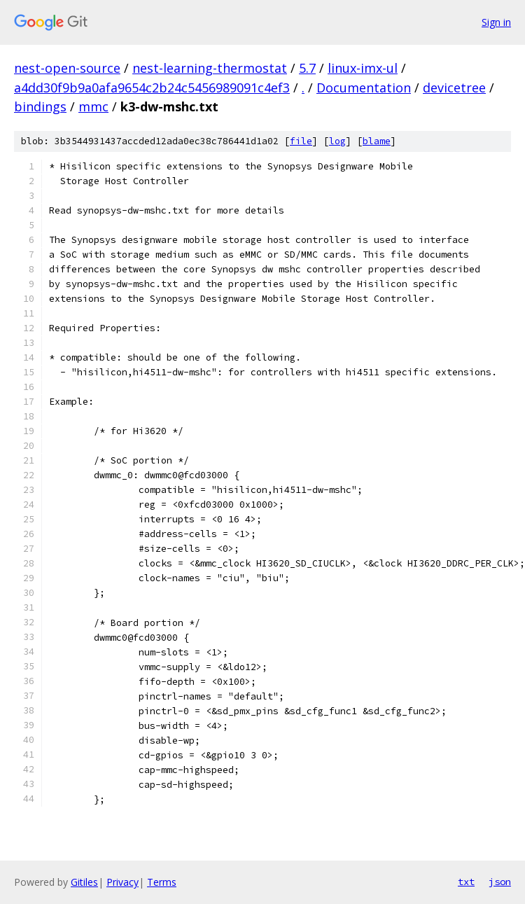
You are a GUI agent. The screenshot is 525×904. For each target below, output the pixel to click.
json (500, 881)
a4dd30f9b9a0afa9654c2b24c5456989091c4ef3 (152, 87)
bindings (40, 106)
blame (377, 141)
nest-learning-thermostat (209, 68)
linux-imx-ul (363, 68)
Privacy (122, 882)
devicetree (454, 87)
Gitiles (84, 882)
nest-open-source (67, 68)
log (337, 141)
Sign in (496, 22)
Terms (161, 882)
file (301, 141)
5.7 (307, 68)
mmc (93, 106)
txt (466, 881)
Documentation (363, 87)
